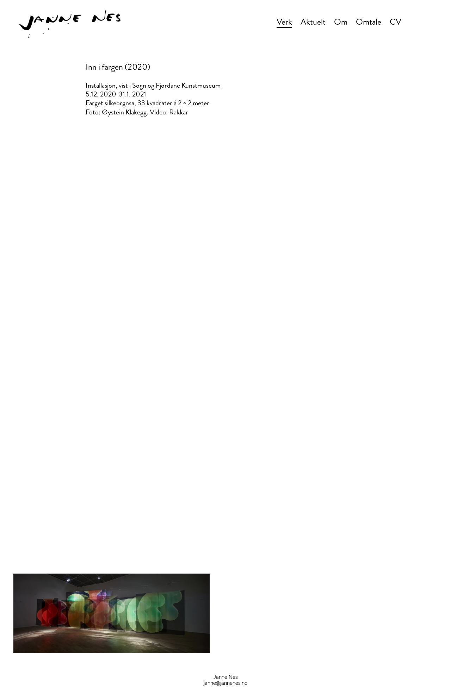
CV (395, 22)
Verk (284, 22)
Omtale (368, 22)
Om (340, 22)
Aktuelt (313, 22)
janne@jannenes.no (225, 683)
